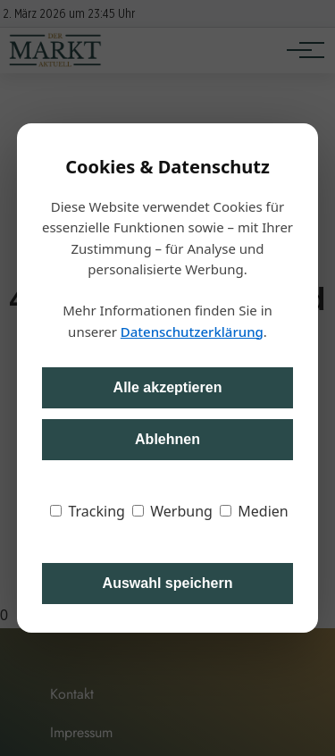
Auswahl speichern (168, 583)
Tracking (87, 511)
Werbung (172, 511)
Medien (254, 511)
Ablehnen (167, 439)
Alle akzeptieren (167, 387)
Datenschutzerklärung (192, 331)
